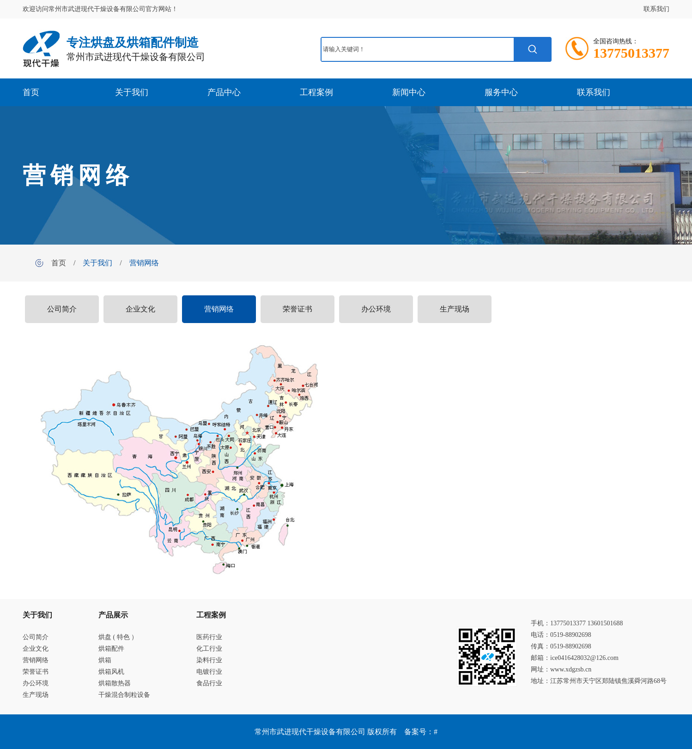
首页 (31, 92)
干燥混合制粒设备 (124, 694)
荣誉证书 (297, 309)
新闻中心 (408, 92)
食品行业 (209, 683)
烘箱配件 (111, 648)
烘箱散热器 (114, 683)
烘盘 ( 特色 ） (118, 637)
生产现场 (454, 309)
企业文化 (140, 309)
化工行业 (209, 648)
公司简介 (62, 309)
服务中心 (501, 92)
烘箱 (104, 660)
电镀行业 (209, 671)
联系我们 (656, 9)
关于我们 (131, 92)
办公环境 (376, 309)
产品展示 (113, 615)
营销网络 (144, 263)
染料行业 (209, 660)
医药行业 (209, 637)
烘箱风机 (111, 671)
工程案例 (316, 92)
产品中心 (224, 92)
